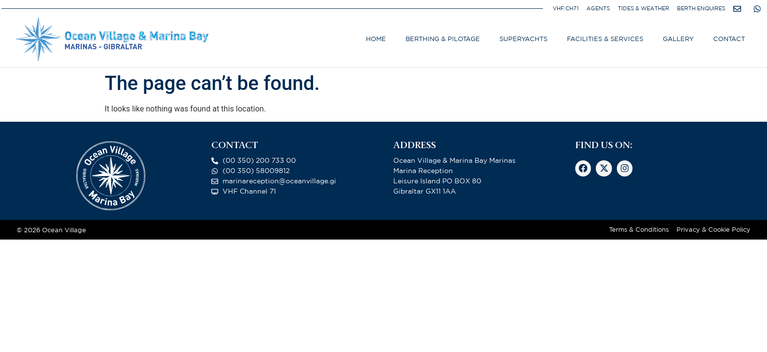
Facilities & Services (605, 39)
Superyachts (523, 39)
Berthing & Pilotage (443, 39)
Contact (729, 39)
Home (376, 39)
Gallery (678, 39)
